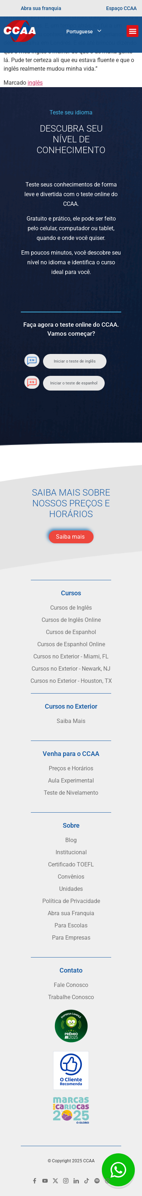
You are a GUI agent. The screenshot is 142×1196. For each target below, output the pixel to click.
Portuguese (79, 31)
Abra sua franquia (41, 8)
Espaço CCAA (121, 8)
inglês (35, 82)
